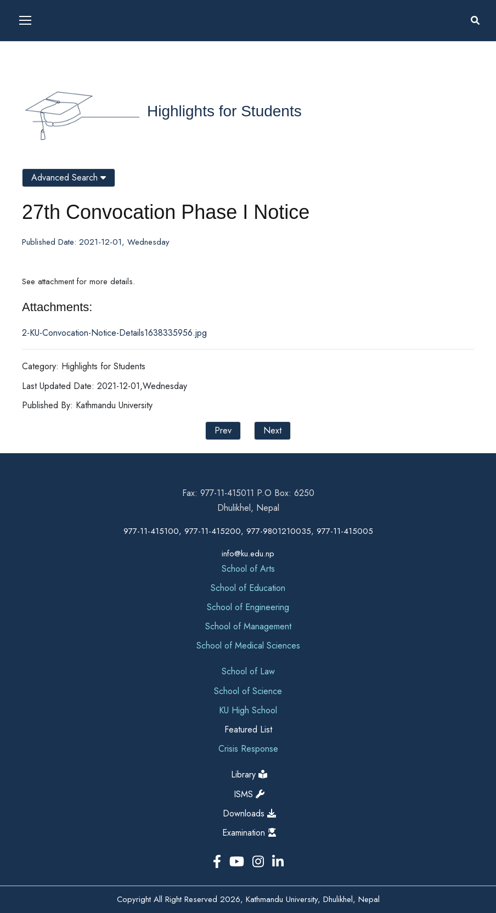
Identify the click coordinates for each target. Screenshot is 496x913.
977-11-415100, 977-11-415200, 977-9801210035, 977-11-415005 (248, 531)
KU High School (248, 710)
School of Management (248, 626)
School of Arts (248, 568)
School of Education (248, 588)
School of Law (248, 671)
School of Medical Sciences (248, 645)
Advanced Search (68, 177)
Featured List (248, 729)
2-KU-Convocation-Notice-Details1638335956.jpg (114, 332)
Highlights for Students (224, 111)
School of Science (248, 691)
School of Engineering (248, 607)
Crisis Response (248, 748)
